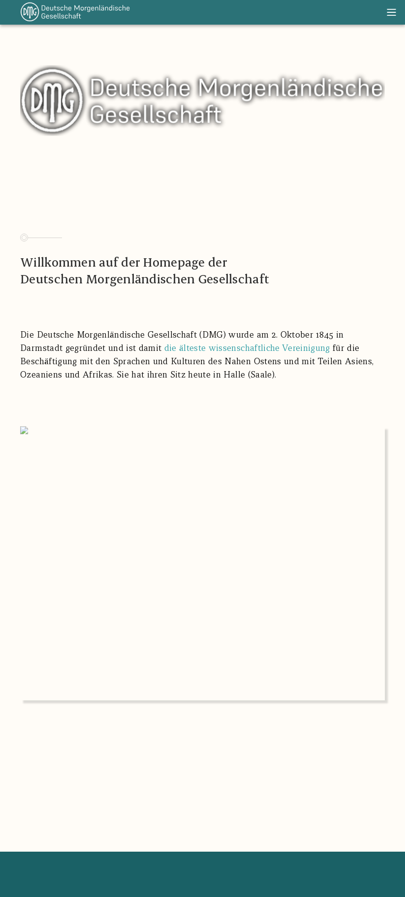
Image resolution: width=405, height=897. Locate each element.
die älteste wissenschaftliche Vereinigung (247, 347)
